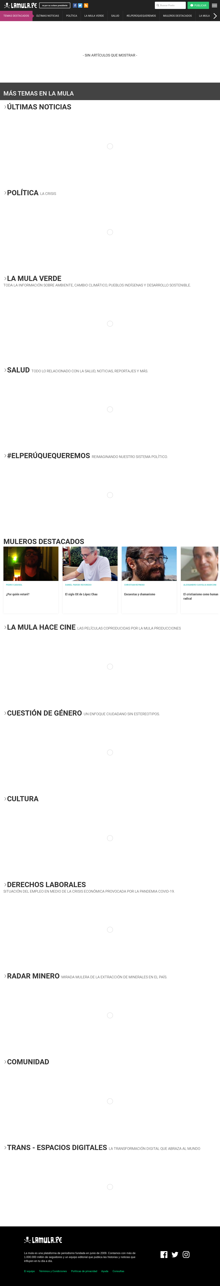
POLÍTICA (71, 15)
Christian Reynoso (134, 585)
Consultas (118, 1271)
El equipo (29, 1271)
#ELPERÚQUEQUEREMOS (141, 15)
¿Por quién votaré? (17, 594)
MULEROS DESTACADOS (177, 15)
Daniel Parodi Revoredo (78, 585)
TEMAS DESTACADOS (16, 15)
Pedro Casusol (14, 585)
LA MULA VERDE (94, 15)
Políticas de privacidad (84, 1271)
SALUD (115, 15)
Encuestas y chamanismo (139, 594)
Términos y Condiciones (53, 1271)
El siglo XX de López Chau (81, 594)
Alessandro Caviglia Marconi (199, 585)
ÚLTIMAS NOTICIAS (47, 15)
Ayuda (104, 1271)
